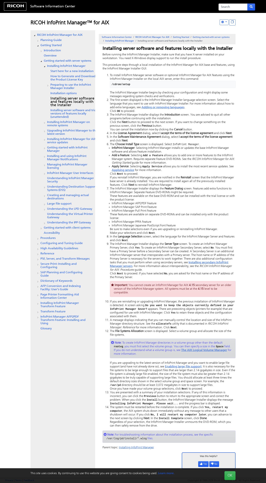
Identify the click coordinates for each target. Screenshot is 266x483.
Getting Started (51, 45)
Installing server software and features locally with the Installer (72, 102)
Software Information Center (52, 6)
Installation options (63, 93)
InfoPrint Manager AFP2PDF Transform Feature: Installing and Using (63, 320)
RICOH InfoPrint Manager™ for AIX (69, 23)
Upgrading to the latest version (72, 132)
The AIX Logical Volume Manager (204, 353)
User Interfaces (70, 173)
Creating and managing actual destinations (68, 197)
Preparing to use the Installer (70, 86)
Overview (50, 55)
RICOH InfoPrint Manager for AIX (60, 35)
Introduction (52, 50)
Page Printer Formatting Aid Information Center (59, 296)
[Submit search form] (251, 7)
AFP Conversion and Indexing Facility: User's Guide (60, 288)
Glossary (46, 328)
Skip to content (121, 6)
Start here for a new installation (72, 71)
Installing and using (66, 158)
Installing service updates (71, 141)
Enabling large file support (183, 369)
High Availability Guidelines (59, 248)
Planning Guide (51, 40)
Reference (47, 253)
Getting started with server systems (67, 60)
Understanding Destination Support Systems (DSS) (71, 188)
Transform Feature (53, 311)
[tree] (62, 181)
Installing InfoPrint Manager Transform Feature (59, 305)
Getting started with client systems (67, 227)
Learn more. (166, 473)
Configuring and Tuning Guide (61, 243)
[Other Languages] (224, 22)
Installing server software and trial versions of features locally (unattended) (73, 114)
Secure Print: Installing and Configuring (58, 266)
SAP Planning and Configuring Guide (61, 274)
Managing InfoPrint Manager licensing (67, 166)
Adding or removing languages (162, 107)
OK (230, 475)
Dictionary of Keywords (56, 281)
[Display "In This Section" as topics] (232, 22)
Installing (66, 66)
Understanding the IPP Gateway (69, 222)
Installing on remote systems (68, 124)
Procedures (48, 238)
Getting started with (67, 149)
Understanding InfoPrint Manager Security (70, 180)
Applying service (123, 170)
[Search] (233, 7)
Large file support (59, 203)
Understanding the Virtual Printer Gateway (70, 216)
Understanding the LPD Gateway (69, 209)
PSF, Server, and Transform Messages (65, 258)
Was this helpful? (209, 461)
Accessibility (52, 233)
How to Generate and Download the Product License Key (73, 78)
